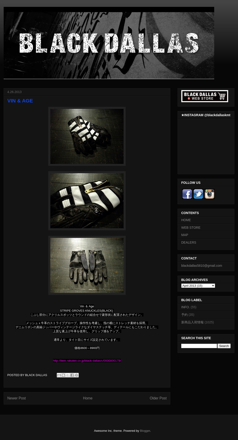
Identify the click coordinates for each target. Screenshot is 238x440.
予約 (184, 314)
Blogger (145, 430)
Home (88, 398)
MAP (184, 235)
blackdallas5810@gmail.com (201, 265)
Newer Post (16, 398)
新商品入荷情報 (192, 322)
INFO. (185, 307)
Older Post (158, 398)
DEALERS (188, 242)
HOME (186, 220)
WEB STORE (190, 227)
